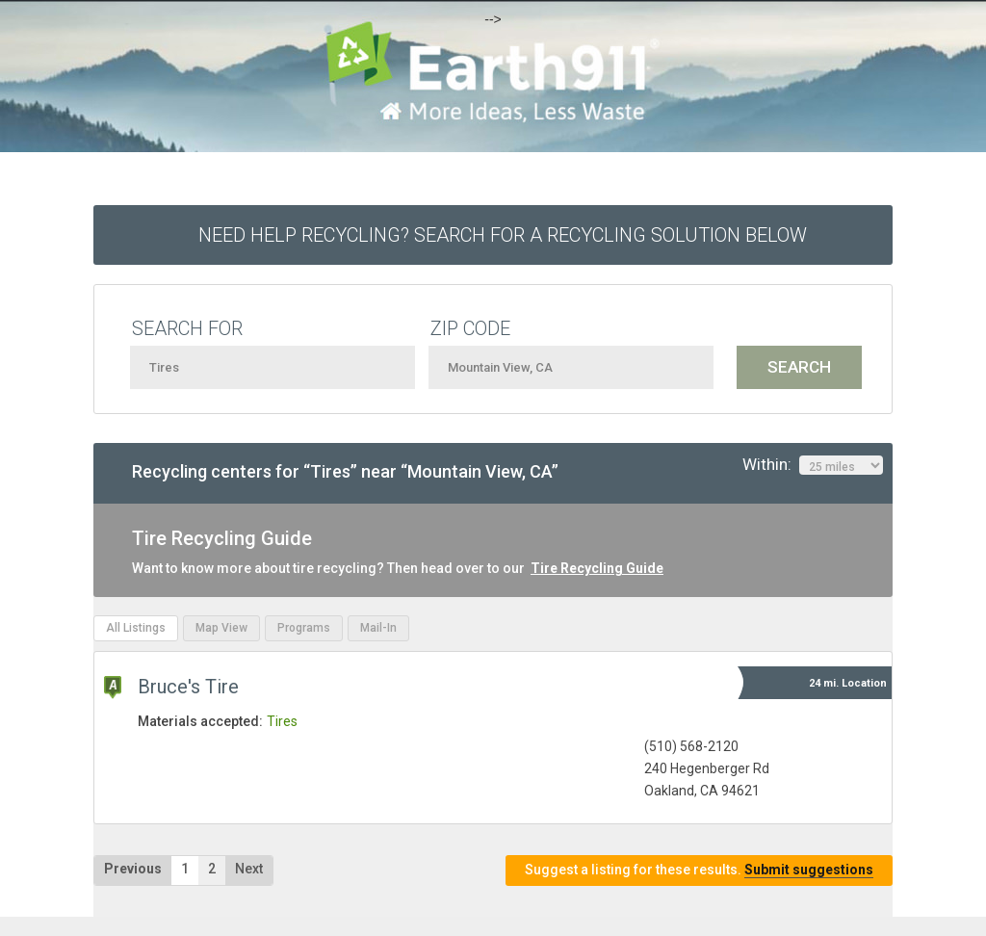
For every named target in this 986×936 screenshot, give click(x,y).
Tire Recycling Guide (597, 568)
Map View (221, 628)
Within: (812, 465)
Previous (133, 868)
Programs (303, 628)
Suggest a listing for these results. (699, 870)
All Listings (136, 628)
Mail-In (378, 628)
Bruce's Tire (188, 686)
